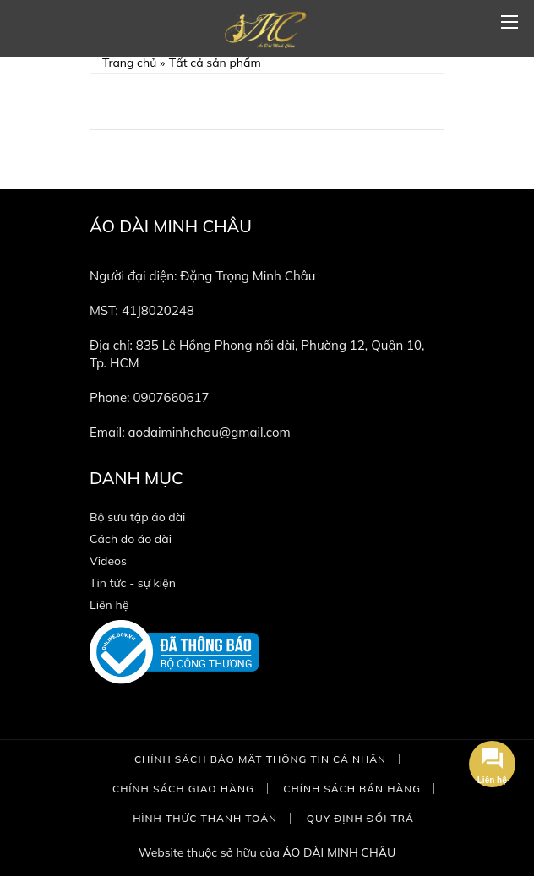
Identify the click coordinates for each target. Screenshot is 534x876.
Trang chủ (129, 62)
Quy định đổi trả (360, 818)
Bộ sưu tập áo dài (137, 517)
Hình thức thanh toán (205, 818)
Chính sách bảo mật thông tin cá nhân (260, 759)
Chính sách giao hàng (183, 788)
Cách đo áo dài (131, 539)
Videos (108, 561)
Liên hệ (109, 605)
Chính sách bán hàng (352, 788)
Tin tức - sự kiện (133, 583)
